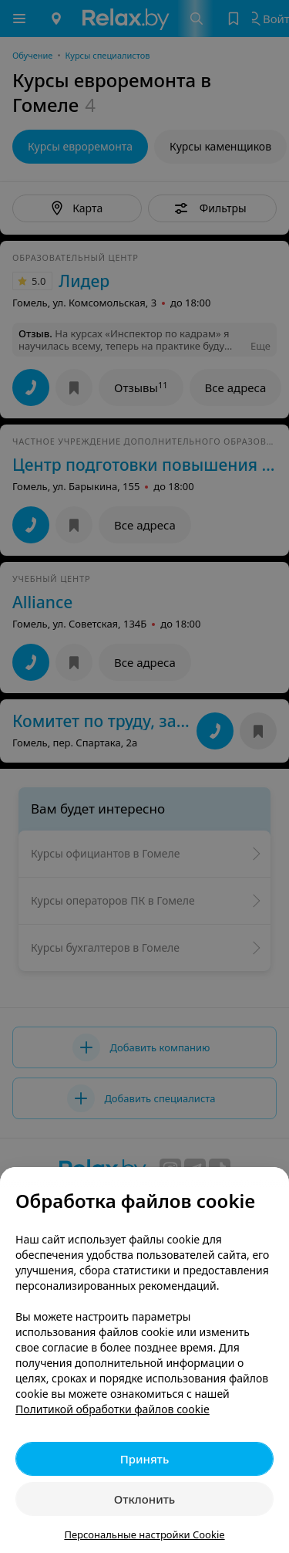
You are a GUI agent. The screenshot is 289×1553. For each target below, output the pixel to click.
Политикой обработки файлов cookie (112, 1409)
